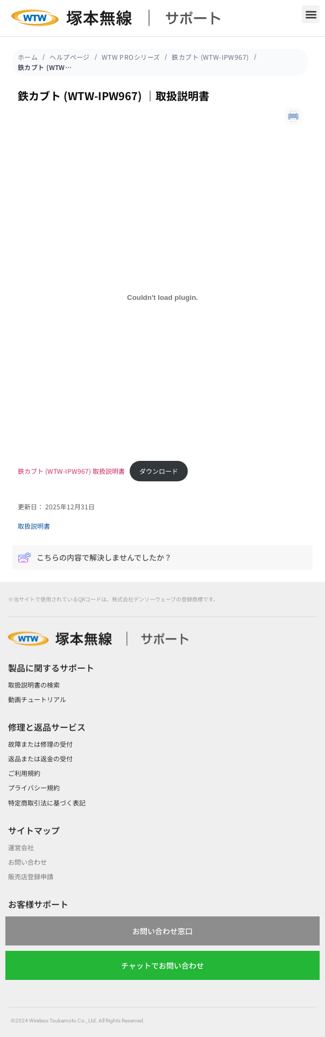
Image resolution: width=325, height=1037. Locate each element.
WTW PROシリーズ (131, 56)
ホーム (28, 56)
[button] (311, 14)
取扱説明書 (34, 525)
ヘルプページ (70, 56)
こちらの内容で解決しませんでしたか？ (95, 557)
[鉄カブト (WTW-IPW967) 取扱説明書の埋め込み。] (162, 297)
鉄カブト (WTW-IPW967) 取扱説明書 (71, 470)
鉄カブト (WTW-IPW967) (210, 56)
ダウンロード (158, 470)
